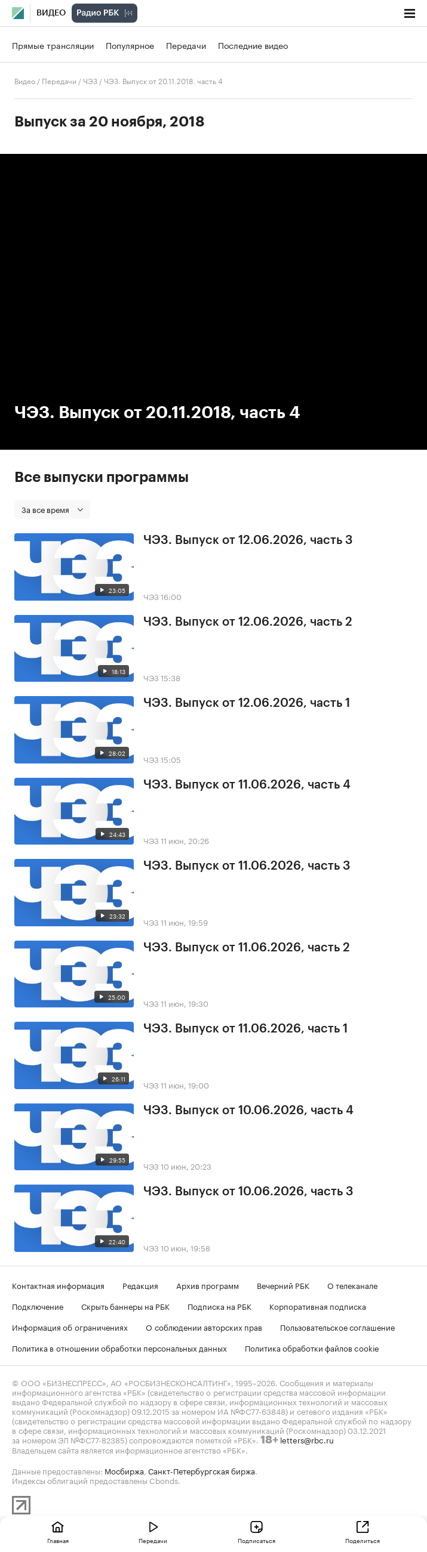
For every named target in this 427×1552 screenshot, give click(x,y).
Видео (51, 13)
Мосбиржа (124, 1470)
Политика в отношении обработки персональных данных (119, 1347)
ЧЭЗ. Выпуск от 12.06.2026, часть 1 (246, 703)
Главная (58, 1540)
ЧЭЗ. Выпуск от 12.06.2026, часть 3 (248, 540)
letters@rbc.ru (307, 1439)
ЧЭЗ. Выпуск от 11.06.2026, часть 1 (245, 1029)
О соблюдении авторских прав (204, 1327)
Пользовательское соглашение (337, 1327)
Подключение (37, 1306)
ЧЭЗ (90, 80)
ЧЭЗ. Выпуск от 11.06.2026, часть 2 (246, 948)
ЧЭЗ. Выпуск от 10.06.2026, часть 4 (248, 1111)
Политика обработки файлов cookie (312, 1347)
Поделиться (362, 1540)
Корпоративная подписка (317, 1306)
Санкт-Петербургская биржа (201, 1470)
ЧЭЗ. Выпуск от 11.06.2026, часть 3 (247, 866)
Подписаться (256, 1540)
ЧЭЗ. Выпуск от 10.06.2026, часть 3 (248, 1192)
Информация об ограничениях (70, 1327)
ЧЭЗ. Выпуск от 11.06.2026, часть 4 (247, 785)
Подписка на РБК (219, 1306)
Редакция (140, 1285)
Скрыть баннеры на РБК (125, 1306)
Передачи (186, 44)
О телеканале (352, 1285)
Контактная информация (58, 1285)
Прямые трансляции (53, 44)
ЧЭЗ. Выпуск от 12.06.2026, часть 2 (247, 622)
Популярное (130, 44)
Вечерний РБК (283, 1285)
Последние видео (253, 44)
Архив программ (207, 1285)
